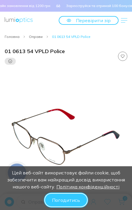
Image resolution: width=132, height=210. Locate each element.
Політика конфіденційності (87, 187)
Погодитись (66, 200)
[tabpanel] (66, 133)
